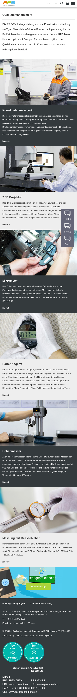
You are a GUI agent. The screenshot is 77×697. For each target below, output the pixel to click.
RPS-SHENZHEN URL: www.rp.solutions (15, 682)
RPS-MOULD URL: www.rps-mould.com (45, 682)
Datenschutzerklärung (41, 603)
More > (6, 141)
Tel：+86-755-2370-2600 (13, 619)
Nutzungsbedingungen (13, 603)
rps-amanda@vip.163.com (22, 623)
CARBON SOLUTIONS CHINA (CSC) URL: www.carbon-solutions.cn (23, 690)
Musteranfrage (38, 586)
